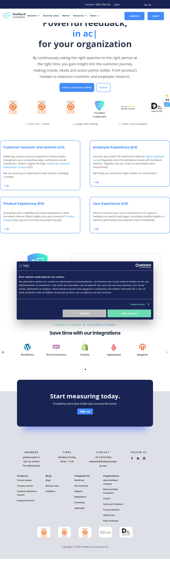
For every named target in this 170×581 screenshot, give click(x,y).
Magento (78, 514)
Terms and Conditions (113, 527)
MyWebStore (80, 520)
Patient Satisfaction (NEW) (77, 110)
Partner (66, 15)
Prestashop (79, 526)
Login (117, 4)
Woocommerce (81, 509)
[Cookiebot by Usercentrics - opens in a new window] (137, 266)
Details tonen (137, 304)
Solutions (32, 15)
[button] (85, 393)
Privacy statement (111, 533)
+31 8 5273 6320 (103, 480)
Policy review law (110, 544)
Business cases (51, 15)
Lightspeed (79, 531)
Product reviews (24, 503)
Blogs (48, 503)
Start (155, 16)
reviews (50, 186)
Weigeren (84, 313)
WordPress (79, 503)
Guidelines (50, 514)
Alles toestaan (129, 313)
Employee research (25, 524)
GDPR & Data (109, 538)
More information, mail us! (97, 328)
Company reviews (25, 509)
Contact (134, 16)
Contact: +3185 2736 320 (97, 4)
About (93, 15)
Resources (78, 15)
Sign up (85, 435)
